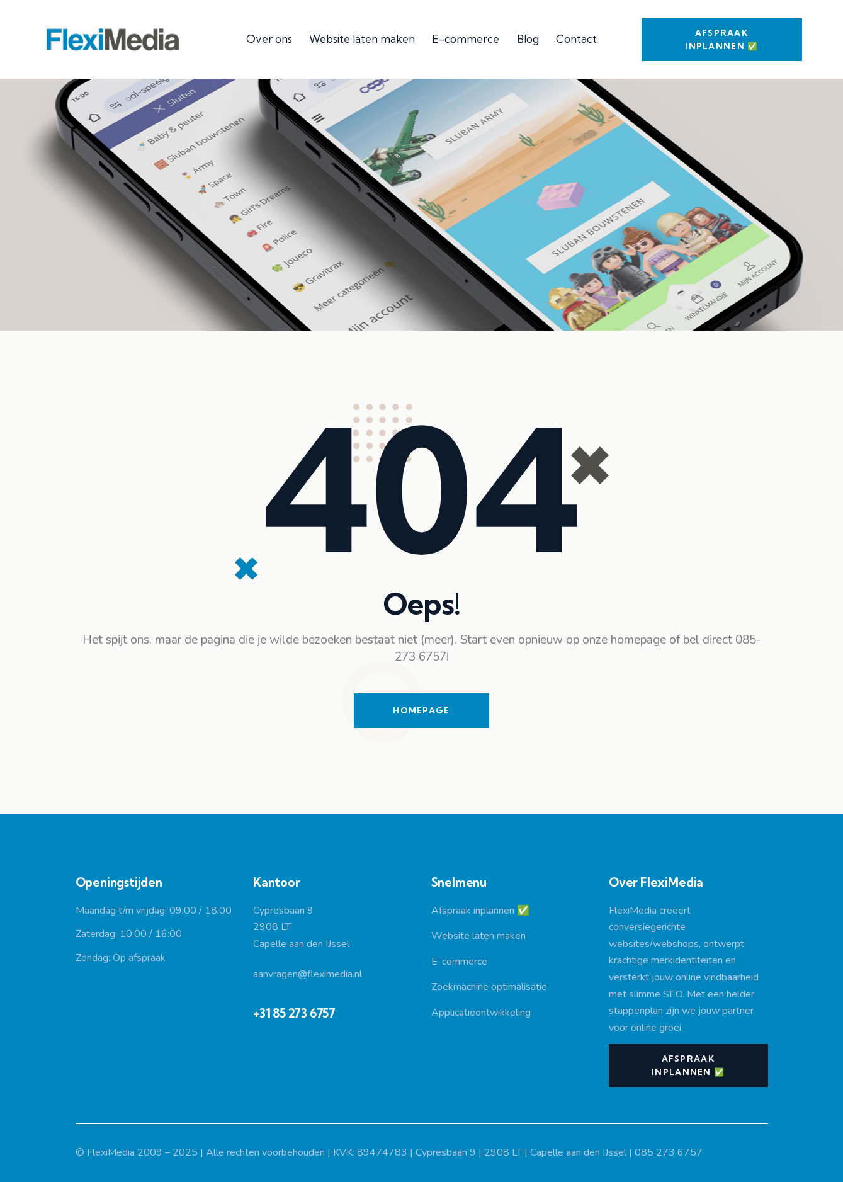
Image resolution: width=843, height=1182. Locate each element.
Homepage (421, 710)
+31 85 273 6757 (294, 1013)
